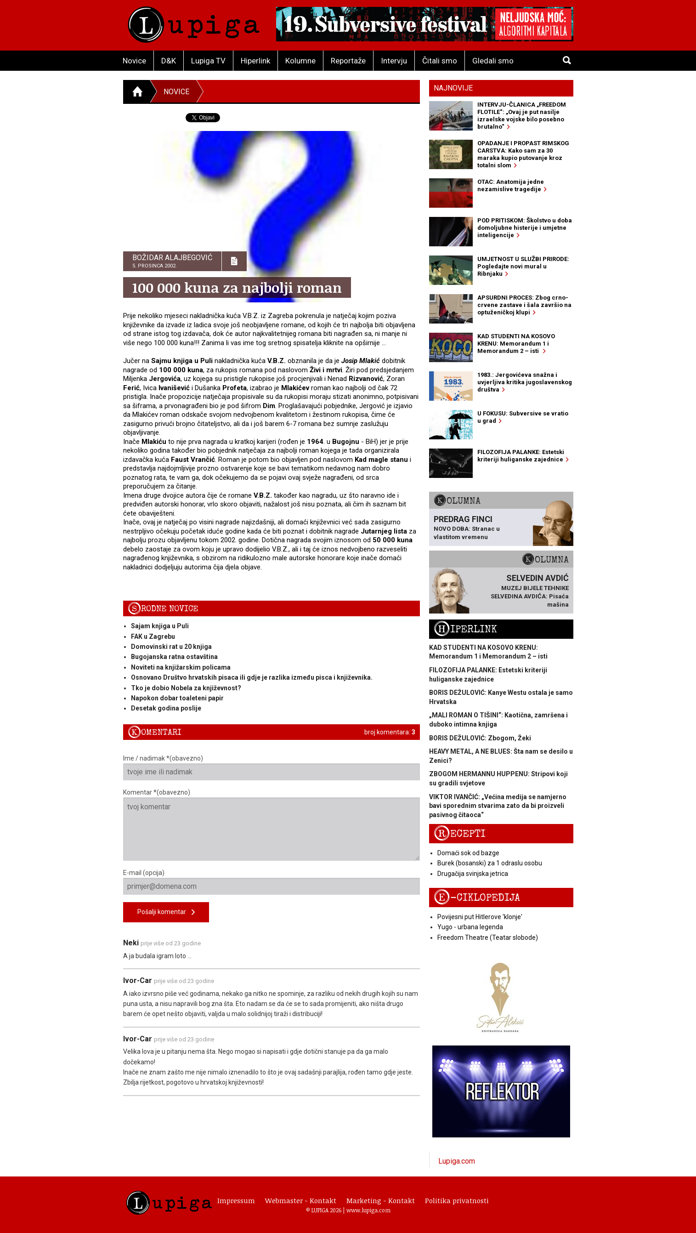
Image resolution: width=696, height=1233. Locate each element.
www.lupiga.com (368, 1210)
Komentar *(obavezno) (271, 825)
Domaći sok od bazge (468, 853)
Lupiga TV (208, 60)
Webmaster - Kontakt (300, 1200)
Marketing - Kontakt (380, 1200)
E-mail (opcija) (271, 882)
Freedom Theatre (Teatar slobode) (487, 937)
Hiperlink (255, 60)
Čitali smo (439, 60)
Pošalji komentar (166, 912)
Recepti (460, 833)
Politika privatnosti (457, 1200)
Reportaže (348, 60)
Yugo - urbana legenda (470, 927)
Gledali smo (493, 60)
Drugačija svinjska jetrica (472, 873)
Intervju (394, 60)
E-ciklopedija (477, 897)
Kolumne (300, 60)
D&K (168, 60)
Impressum (236, 1200)
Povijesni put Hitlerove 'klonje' (479, 916)
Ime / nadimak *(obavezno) (271, 767)
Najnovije (453, 88)
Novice (134, 60)
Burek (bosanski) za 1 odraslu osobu (489, 863)
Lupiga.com (456, 1161)
